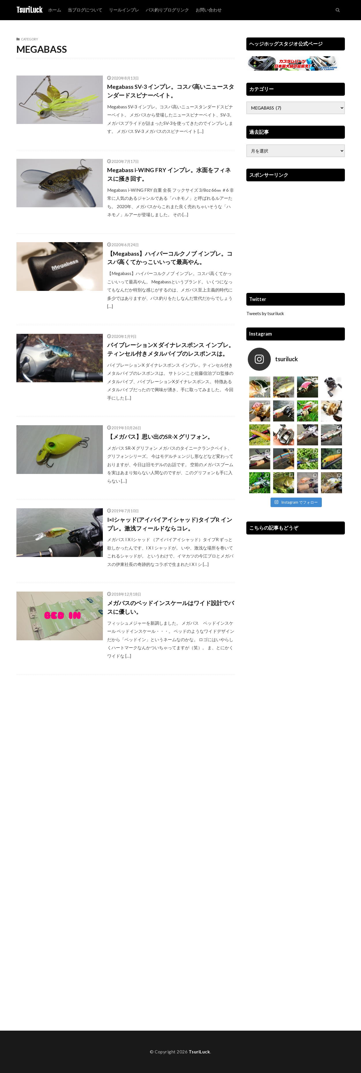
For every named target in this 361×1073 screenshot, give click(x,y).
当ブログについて (85, 9)
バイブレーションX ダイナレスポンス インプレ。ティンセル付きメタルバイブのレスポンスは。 (170, 349)
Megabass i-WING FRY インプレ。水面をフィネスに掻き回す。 (169, 174)
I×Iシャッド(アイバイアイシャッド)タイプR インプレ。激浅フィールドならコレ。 (169, 524)
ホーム (54, 9)
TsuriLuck (29, 10)
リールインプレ (124, 9)
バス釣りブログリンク (167, 9)
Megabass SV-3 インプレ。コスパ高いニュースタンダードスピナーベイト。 (170, 91)
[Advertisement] (295, 236)
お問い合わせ (209, 9)
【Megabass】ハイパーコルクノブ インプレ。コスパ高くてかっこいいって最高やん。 (170, 258)
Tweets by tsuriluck (265, 313)
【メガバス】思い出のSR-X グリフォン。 (160, 436)
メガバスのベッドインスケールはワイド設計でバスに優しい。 (170, 607)
